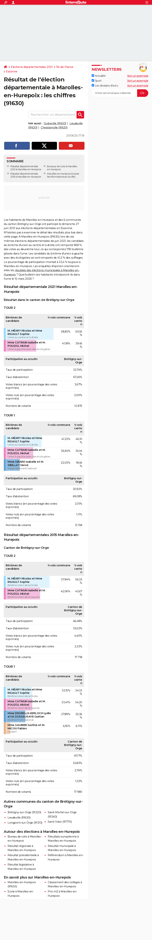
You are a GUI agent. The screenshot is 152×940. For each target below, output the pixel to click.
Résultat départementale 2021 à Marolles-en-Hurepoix (25, 168)
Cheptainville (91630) (54, 127)
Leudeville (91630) (19, 817)
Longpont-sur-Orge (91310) (25, 822)
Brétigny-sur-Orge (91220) (24, 812)
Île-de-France (64, 67)
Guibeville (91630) (55, 123)
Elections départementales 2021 (32, 67)
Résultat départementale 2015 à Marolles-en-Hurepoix (25, 175)
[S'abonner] (120, 93)
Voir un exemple (137, 75)
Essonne (11, 71)
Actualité (99, 75)
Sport (96, 80)
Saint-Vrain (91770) (60, 821)
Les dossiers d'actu (105, 85)
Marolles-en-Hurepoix (59, 173)
